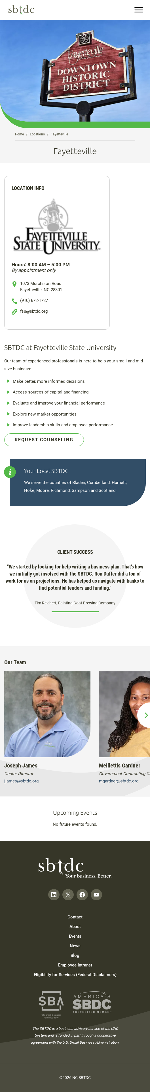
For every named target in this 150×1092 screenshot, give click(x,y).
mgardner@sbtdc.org (118, 781)
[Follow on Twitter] (68, 894)
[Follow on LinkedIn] (54, 894)
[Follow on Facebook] (82, 894)
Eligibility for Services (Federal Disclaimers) (75, 974)
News (75, 945)
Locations (37, 134)
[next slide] (143, 715)
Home (19, 134)
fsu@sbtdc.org (34, 311)
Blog (75, 955)
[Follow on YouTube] (96, 894)
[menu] (139, 10)
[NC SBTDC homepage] (21, 9)
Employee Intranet (75, 965)
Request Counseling (44, 439)
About (75, 926)
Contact (75, 917)
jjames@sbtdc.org (21, 781)
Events (75, 936)
